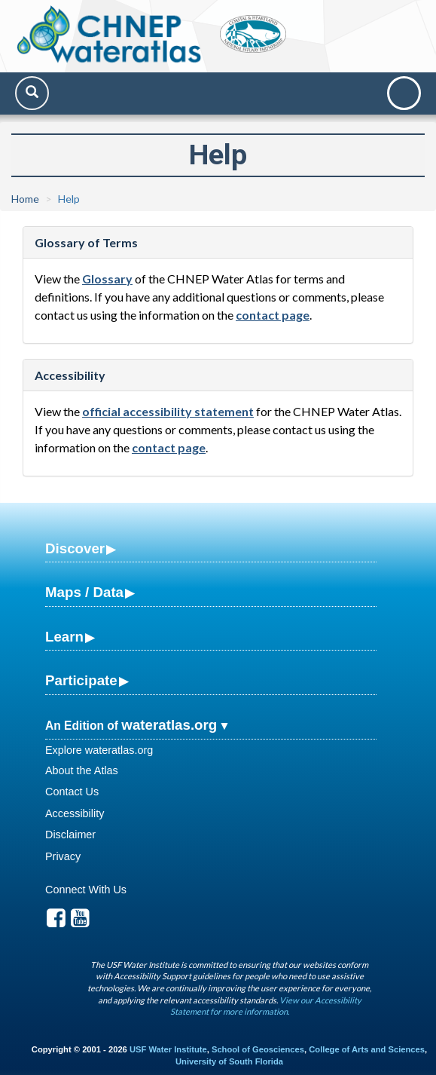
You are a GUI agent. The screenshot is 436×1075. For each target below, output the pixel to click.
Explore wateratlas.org (99, 750)
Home (25, 198)
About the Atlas (81, 770)
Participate (81, 680)
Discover (75, 548)
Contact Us (72, 792)
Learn (64, 637)
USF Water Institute (168, 1049)
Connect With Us (86, 890)
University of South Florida (229, 1061)
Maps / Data (84, 592)
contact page (272, 315)
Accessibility (74, 813)
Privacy (63, 856)
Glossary (107, 278)
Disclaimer (70, 834)
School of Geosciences (258, 1049)
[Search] (32, 93)
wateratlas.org (169, 725)
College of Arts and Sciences (367, 1049)
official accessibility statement (168, 411)
